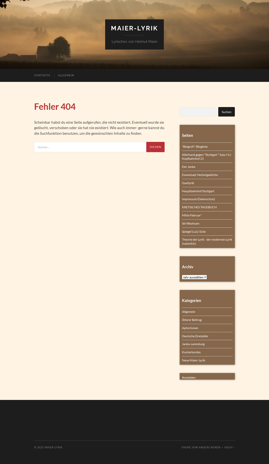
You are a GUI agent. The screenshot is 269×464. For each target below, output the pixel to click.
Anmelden (189, 377)
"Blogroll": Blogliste (195, 146)
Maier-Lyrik (134, 28)
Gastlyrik (188, 183)
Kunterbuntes (191, 352)
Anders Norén (210, 447)
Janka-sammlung (193, 344)
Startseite (42, 75)
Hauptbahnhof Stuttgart (198, 191)
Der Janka (188, 166)
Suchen (226, 112)
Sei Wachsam (190, 223)
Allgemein (66, 75)
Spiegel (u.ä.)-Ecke (194, 231)
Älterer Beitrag (192, 320)
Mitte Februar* (192, 215)
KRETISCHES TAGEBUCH (199, 207)
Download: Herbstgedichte (200, 175)
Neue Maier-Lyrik (193, 360)
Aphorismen (190, 328)
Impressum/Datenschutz (198, 199)
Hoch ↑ (229, 447)
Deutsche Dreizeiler (195, 336)
